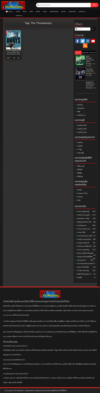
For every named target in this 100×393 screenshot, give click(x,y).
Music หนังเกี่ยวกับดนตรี (84, 253)
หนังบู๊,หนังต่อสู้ (54, 11)
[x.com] (82, 41)
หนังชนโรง (80, 108)
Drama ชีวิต (80, 232)
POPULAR (92, 52)
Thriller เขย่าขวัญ (82, 271)
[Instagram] (87, 41)
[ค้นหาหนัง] (63, 5)
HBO (78, 200)
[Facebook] (77, 41)
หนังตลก (63, 11)
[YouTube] (93, 41)
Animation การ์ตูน (82, 218)
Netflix (25, 11)
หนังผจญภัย (72, 11)
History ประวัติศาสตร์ (84, 246)
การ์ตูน (45, 11)
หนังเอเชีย (80, 153)
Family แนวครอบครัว (83, 239)
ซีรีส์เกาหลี (80, 166)
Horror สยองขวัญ (82, 250)
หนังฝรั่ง (79, 146)
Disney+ (79, 197)
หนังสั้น (79, 278)
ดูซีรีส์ (31, 11)
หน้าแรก (10, 11)
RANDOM (85, 52)
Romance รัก (81, 260)
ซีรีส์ (78, 112)
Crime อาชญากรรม (83, 229)
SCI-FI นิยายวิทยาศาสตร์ (84, 264)
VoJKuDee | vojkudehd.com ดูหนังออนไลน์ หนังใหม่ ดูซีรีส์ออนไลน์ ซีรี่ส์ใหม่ (42, 391)
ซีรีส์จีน (79, 173)
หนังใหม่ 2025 (81, 129)
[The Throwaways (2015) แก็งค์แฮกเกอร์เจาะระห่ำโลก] (13, 41)
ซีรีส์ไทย (79, 177)
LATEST (78, 52)
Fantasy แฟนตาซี (82, 243)
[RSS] (85, 45)
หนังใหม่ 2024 (81, 132)
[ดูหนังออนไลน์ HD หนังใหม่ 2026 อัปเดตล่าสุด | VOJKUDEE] (13, 5)
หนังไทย (38, 11)
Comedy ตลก (81, 225)
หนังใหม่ (18, 11)
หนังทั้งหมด (19, 15)
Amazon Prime (82, 193)
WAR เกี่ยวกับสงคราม (83, 274)
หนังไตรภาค (82, 11)
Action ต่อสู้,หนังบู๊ (82, 211)
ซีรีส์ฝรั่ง (79, 170)
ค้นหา (94, 5)
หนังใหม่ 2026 (81, 125)
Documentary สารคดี (84, 236)
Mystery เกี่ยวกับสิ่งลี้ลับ (84, 257)
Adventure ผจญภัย (83, 215)
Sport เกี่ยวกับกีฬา (82, 267)
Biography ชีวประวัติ (83, 222)
